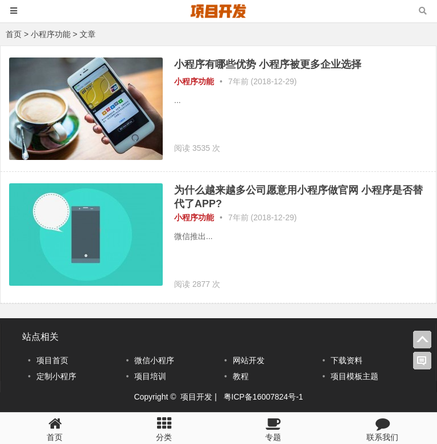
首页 (14, 34)
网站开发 (249, 360)
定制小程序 (56, 376)
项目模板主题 (354, 376)
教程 (241, 376)
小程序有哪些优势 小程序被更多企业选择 (267, 64)
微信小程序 (154, 360)
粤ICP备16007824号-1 (263, 396)
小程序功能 (51, 34)
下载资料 (346, 360)
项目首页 (52, 360)
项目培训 (150, 376)
